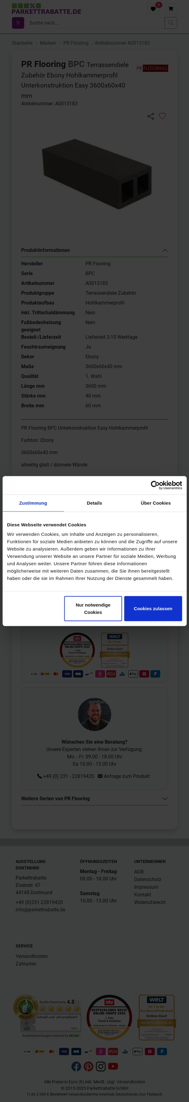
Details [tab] (94, 502)
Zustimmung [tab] (33, 502)
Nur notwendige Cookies (93, 608)
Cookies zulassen (153, 608)
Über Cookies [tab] (156, 502)
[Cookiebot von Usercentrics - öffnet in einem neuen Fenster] (155, 485)
